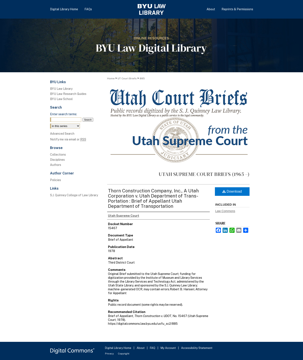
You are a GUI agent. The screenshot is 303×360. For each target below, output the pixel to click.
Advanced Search (62, 133)
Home (111, 78)
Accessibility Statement (196, 348)
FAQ (153, 348)
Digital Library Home (118, 348)
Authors (55, 165)
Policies (55, 180)
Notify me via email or (68, 139)
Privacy (109, 353)
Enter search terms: (63, 114)
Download (232, 191)
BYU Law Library (61, 88)
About (141, 348)
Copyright (123, 353)
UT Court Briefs (127, 78)
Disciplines (57, 159)
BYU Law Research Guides (68, 94)
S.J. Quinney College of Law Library (74, 195)
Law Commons (225, 211)
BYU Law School (61, 99)
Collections (58, 154)
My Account (168, 348)
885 (142, 78)
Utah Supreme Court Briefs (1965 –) (204, 174)
